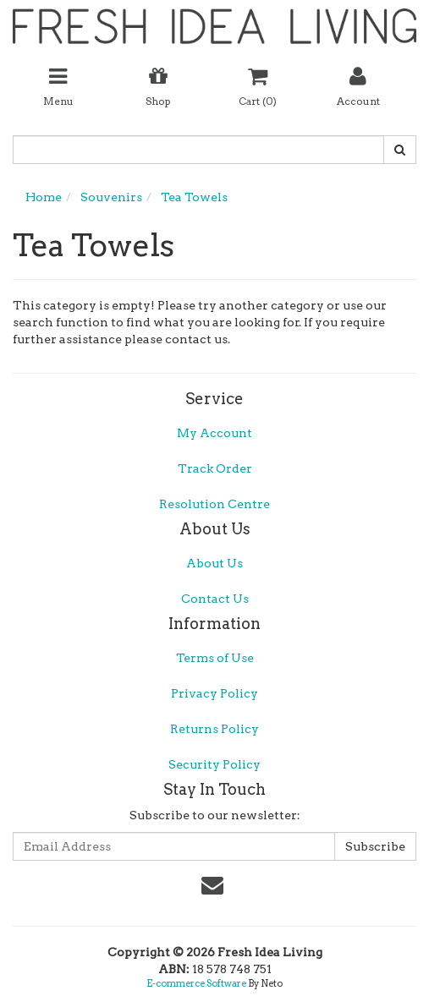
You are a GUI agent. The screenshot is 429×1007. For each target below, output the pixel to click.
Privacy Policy (214, 693)
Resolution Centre (214, 504)
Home (43, 197)
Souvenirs (111, 197)
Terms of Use (215, 658)
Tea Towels (194, 197)
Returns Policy (214, 729)
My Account (214, 433)
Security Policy (214, 764)
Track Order (215, 468)
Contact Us (215, 598)
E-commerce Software (196, 983)
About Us (214, 563)
